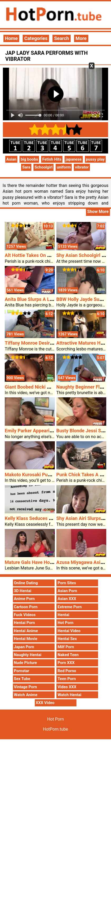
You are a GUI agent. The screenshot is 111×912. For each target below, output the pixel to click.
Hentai (63, 614)
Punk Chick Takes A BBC (82, 474)
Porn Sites (66, 583)
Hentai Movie (25, 638)
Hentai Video (68, 630)
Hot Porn (65, 622)
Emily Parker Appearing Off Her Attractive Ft (52, 430)
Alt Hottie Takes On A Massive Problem (46, 255)
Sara (26, 167)
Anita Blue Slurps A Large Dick (37, 299)
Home (11, 38)
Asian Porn (67, 590)
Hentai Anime (26, 630)
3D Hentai (22, 590)
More (81, 38)
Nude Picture (25, 662)
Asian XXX (66, 598)
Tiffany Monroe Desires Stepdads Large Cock (53, 343)
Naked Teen (68, 654)
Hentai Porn (24, 622)
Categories (35, 38)
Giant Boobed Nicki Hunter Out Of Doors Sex (52, 387)
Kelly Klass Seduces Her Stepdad (40, 518)
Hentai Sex (67, 638)
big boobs (29, 159)
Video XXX (66, 687)
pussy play (95, 159)
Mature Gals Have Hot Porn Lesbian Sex (47, 562)
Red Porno (66, 670)
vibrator (82, 167)
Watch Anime (25, 694)
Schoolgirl (43, 167)
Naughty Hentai (28, 654)
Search (61, 38)
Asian (11, 159)
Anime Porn (24, 598)
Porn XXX (65, 662)
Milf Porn (65, 647)
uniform (64, 167)
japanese (74, 159)
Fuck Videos (25, 614)
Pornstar (21, 670)
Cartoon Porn (26, 606)
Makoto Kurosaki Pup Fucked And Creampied (53, 474)
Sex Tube (22, 678)
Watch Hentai (69, 694)
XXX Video (45, 702)
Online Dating (26, 583)
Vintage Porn (25, 687)
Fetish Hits (51, 159)
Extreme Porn (69, 606)
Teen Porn (66, 678)
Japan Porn (24, 647)
